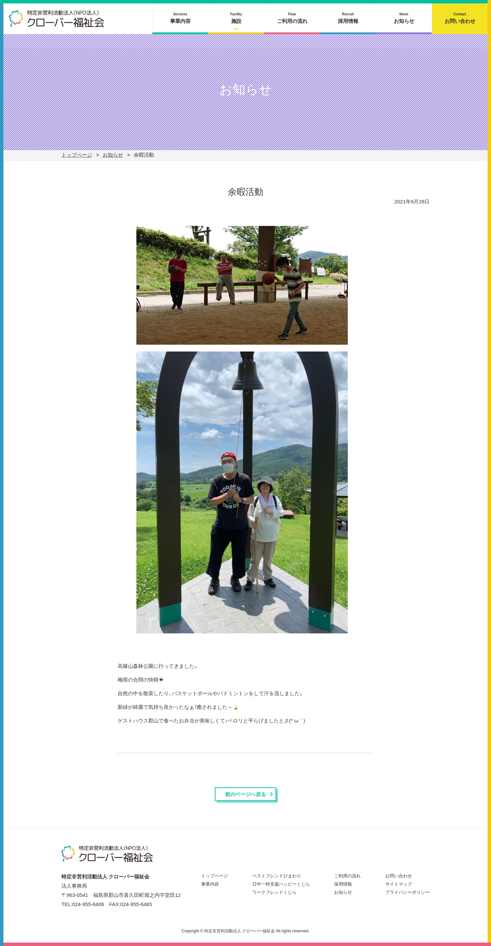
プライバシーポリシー (407, 892)
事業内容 (180, 18)
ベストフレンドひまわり (276, 875)
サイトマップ (398, 883)
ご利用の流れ (292, 18)
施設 (236, 18)
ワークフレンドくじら (274, 892)
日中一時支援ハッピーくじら (281, 883)
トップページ (214, 875)
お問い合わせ (460, 18)
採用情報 (348, 18)
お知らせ (404, 18)
